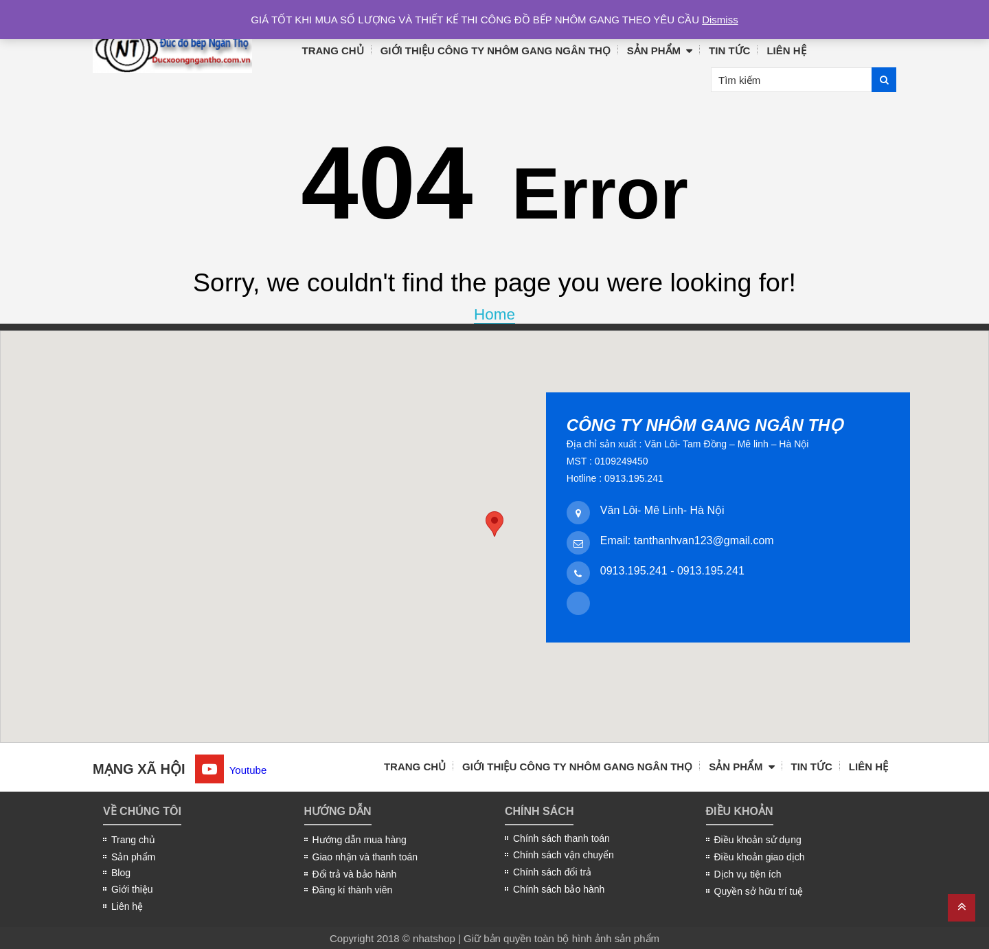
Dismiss (720, 19)
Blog (120, 872)
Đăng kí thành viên (352, 889)
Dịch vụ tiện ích (748, 874)
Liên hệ (786, 50)
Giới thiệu (132, 889)
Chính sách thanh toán (561, 838)
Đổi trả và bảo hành (354, 874)
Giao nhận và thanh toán (365, 856)
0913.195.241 (634, 571)
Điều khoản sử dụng (758, 839)
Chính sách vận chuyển (563, 854)
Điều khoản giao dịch (759, 856)
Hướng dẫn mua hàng (359, 839)
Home (494, 314)
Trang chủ (333, 50)
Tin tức (729, 50)
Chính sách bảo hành (558, 889)
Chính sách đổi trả (552, 872)
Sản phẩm (654, 50)
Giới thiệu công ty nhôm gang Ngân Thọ (495, 50)
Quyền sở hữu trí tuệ (759, 891)
